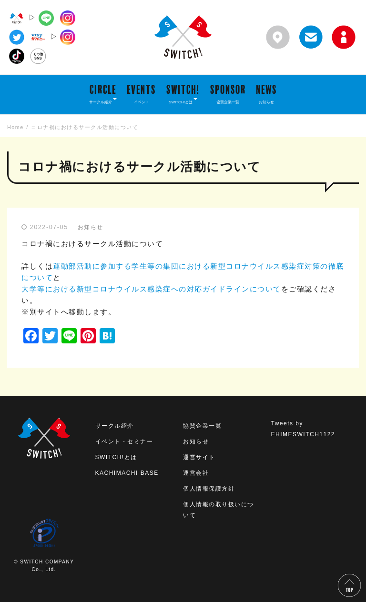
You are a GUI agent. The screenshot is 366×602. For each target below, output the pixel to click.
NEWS (266, 93)
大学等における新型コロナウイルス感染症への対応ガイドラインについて (151, 289)
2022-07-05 (49, 227)
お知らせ (90, 227)
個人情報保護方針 (208, 488)
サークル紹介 (114, 425)
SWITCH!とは (116, 457)
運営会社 (196, 473)
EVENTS (141, 93)
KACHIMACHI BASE (127, 473)
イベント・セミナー (124, 441)
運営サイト (199, 457)
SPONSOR (228, 93)
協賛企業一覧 (202, 425)
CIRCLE (103, 93)
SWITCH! (183, 93)
